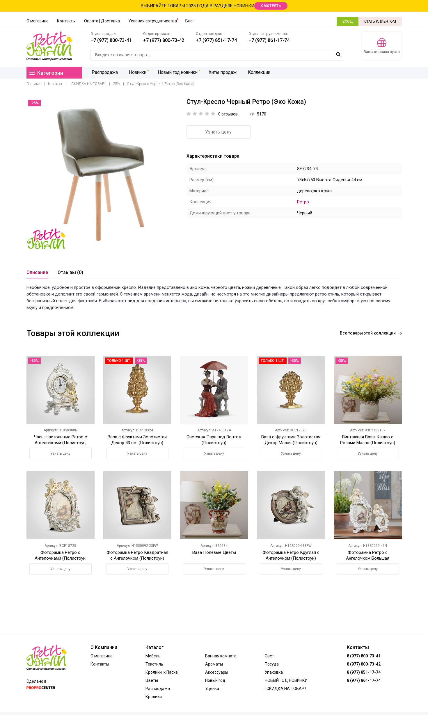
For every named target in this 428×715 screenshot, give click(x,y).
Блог (189, 21)
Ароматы (214, 664)
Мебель (153, 656)
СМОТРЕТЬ (271, 6)
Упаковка (274, 672)
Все (371, 333)
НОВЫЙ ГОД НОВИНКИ (286, 680)
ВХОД (347, 21)
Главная (33, 83)
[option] (102, 173)
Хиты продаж (220, 72)
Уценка (212, 688)
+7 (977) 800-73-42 (163, 40)
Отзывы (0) (70, 272)
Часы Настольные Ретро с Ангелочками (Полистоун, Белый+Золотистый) (60, 442)
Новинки (135, 72)
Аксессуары (216, 672)
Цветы (151, 680)
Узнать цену (218, 132)
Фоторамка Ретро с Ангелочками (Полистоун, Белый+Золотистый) (60, 558)
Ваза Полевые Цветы (214, 552)
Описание (37, 272)
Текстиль (154, 664)
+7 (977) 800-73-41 (111, 40)
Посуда (272, 664)
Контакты (66, 21)
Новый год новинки (175, 72)
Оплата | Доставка (102, 21)
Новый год (215, 680)
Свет (269, 656)
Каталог (55, 83)
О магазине (37, 21)
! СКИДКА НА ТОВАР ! (88, 83)
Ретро (303, 201)
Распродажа (103, 72)
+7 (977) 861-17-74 (269, 40)
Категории (46, 73)
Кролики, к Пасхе (161, 672)
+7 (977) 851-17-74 (216, 40)
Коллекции (256, 72)
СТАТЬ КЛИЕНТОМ (380, 21)
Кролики (153, 696)
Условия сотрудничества (152, 21)
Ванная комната (221, 656)
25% (116, 83)
